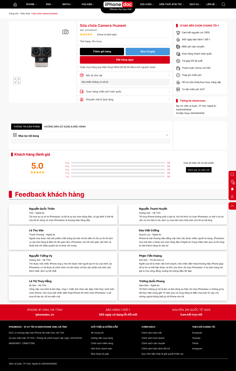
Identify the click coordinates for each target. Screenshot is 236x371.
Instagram (197, 348)
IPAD (49, 4)
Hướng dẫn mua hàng (102, 338)
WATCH (67, 4)
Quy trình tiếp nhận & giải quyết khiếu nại (162, 353)
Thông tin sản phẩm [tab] (26, 126)
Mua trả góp (147, 51)
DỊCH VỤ (195, 4)
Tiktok (195, 343)
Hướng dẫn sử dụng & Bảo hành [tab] (65, 126)
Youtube (196, 338)
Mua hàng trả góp (100, 353)
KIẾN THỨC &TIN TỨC (171, 4)
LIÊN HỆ (211, 4)
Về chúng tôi (97, 332)
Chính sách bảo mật (152, 332)
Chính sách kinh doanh (153, 338)
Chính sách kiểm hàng (102, 343)
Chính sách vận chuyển (153, 343)
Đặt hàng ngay (125, 59)
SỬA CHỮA (147, 4)
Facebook (197, 332)
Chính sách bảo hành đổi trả (156, 348)
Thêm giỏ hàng (102, 51)
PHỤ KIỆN (88, 4)
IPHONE (31, 4)
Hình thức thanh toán (101, 348)
